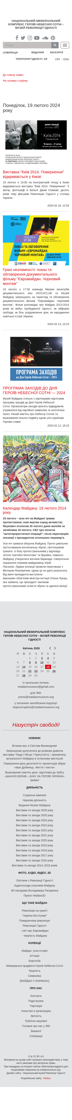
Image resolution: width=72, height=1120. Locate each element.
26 (54, 671)
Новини (34, 738)
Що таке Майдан (34, 902)
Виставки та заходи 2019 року (34, 845)
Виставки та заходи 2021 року (34, 835)
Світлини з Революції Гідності (34, 880)
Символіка (34, 975)
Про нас (36, 988)
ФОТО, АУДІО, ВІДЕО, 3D (34, 872)
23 (36, 671)
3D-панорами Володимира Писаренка (34, 890)
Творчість (35, 970)
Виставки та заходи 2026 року (34, 810)
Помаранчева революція (34, 920)
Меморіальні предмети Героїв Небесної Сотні (34, 965)
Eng (66, 59)
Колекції (34, 943)
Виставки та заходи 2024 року (34, 820)
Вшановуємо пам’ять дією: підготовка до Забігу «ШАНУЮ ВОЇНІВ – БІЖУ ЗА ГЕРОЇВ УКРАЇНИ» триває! (35, 776)
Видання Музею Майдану (34, 805)
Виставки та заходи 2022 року (34, 830)
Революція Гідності (34, 925)
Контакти (35, 995)
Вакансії (36, 1031)
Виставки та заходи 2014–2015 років (34, 865)
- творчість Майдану (34, 935)
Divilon (47, 1078)
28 (24, 675)
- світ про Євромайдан (34, 930)
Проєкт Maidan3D (34, 895)
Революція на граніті (34, 910)
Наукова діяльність (34, 800)
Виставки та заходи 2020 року (34, 840)
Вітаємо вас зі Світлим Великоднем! (34, 745)
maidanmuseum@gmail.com (36, 686)
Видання (37, 52)
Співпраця (36, 1036)
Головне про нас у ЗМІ (36, 1026)
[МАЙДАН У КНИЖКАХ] (34, 980)
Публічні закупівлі (36, 1021)
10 (42, 662)
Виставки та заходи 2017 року (34, 855)
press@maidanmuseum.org (36, 696)
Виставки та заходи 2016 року (34, 860)
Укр (57, 59)
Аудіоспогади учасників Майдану (34, 885)
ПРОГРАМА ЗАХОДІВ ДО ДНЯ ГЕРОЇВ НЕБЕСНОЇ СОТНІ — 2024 (34, 390)
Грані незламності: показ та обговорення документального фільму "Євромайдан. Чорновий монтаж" (31, 277)
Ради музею (36, 1000)
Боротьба (34, 960)
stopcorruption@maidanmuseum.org (36, 707)
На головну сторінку (15, 80)
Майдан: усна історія (35, 950)
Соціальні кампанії (34, 795)
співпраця (10, 52)
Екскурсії (56, 52)
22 (29, 671)
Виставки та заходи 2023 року (34, 825)
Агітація (34, 955)
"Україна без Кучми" (34, 915)
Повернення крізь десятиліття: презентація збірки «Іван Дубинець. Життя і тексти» (34, 765)
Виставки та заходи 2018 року (34, 850)
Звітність (36, 1016)
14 (24, 666)
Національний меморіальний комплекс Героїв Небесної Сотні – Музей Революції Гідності (36, 24)
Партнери (36, 1005)
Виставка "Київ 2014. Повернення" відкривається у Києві (33, 174)
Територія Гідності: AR (31, 59)
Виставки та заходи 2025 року (34, 815)
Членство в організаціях (36, 1010)
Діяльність (34, 787)
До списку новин (13, 74)
